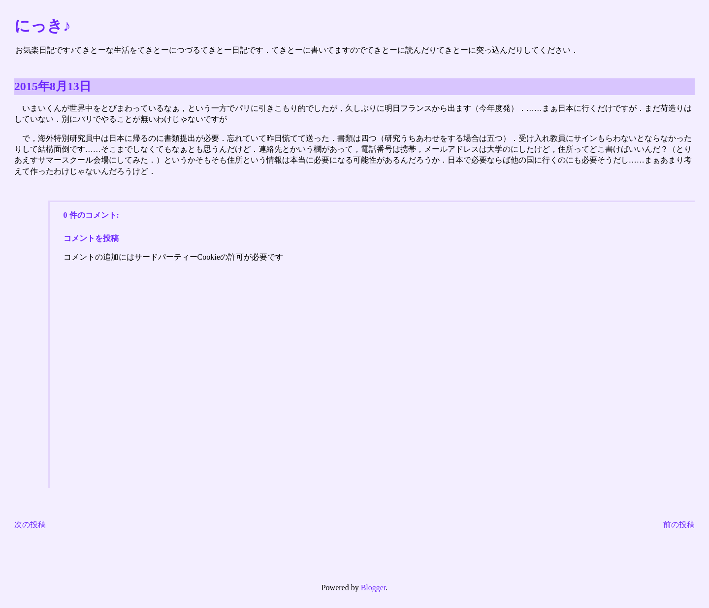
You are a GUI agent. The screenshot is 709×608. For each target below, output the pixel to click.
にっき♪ (42, 25)
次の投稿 (30, 524)
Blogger (373, 587)
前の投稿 (679, 524)
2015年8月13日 (52, 86)
